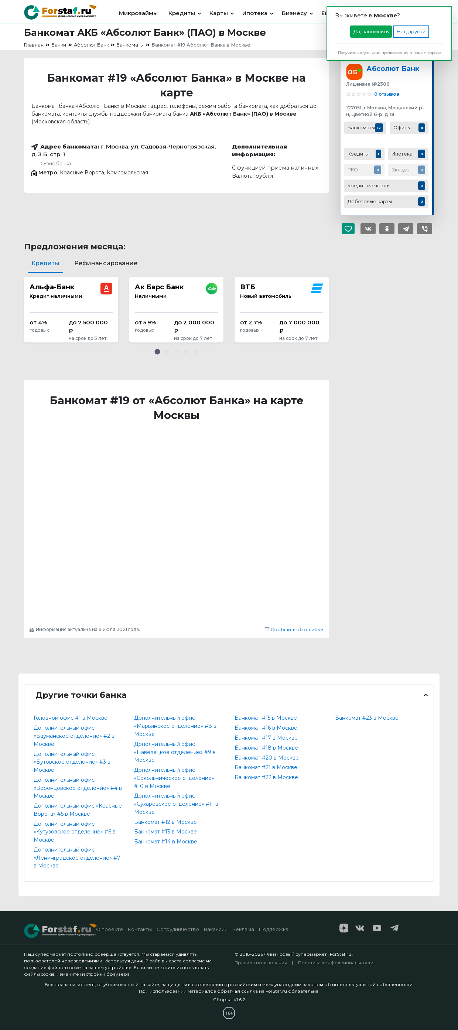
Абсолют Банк (392, 68)
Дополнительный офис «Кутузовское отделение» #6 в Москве (75, 832)
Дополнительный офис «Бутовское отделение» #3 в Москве (72, 762)
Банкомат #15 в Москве (266, 717)
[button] (157, 352)
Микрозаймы (138, 13)
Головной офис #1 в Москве (70, 717)
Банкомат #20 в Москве (267, 757)
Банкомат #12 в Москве (165, 822)
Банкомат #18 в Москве (266, 747)
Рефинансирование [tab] (105, 263)
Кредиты (181, 13)
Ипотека (254, 13)
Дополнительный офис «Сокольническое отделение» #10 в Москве (174, 778)
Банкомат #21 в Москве (266, 767)
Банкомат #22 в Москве (266, 777)
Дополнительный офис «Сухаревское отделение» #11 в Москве (176, 803)
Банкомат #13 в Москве (165, 831)
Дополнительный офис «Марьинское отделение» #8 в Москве (175, 725)
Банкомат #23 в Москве (367, 717)
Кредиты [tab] (45, 263)
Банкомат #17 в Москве (266, 737)
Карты (218, 13)
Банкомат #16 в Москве (266, 727)
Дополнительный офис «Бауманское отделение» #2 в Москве (74, 735)
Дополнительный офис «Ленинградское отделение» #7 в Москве (77, 857)
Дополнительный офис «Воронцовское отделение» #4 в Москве (78, 788)
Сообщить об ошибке (293, 629)
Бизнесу (294, 13)
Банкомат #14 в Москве (165, 841)
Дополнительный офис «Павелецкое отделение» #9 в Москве (175, 752)
